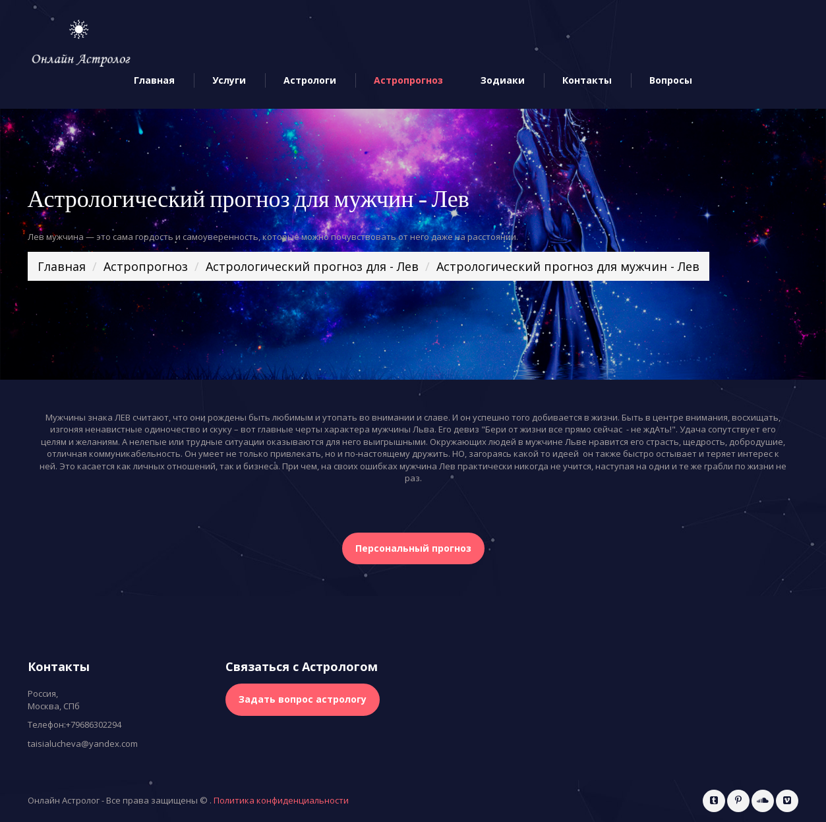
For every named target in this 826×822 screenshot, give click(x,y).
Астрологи (309, 80)
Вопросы (670, 80)
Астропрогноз (408, 80)
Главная (154, 80)
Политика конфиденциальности (281, 800)
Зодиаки (503, 80)
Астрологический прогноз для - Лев (312, 266)
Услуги (229, 80)
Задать (303, 699)
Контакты (587, 80)
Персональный (413, 548)
